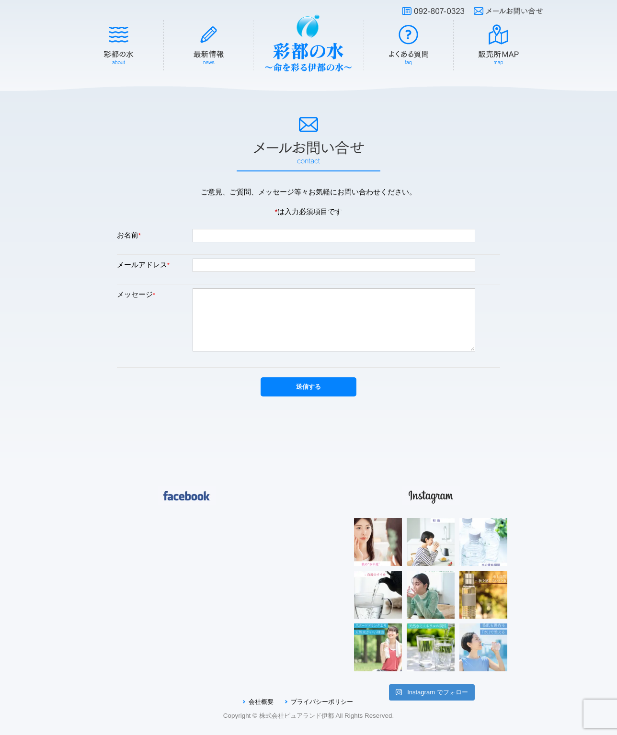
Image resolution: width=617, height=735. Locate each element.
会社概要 (261, 701)
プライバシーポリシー (322, 701)
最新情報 (209, 45)
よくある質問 (409, 45)
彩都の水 (119, 45)
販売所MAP (499, 45)
